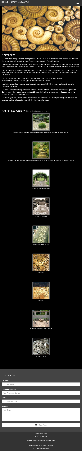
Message (5, 406)
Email (4, 398)
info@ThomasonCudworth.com (44, 441)
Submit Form (41, 425)
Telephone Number (9, 389)
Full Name (5, 381)
